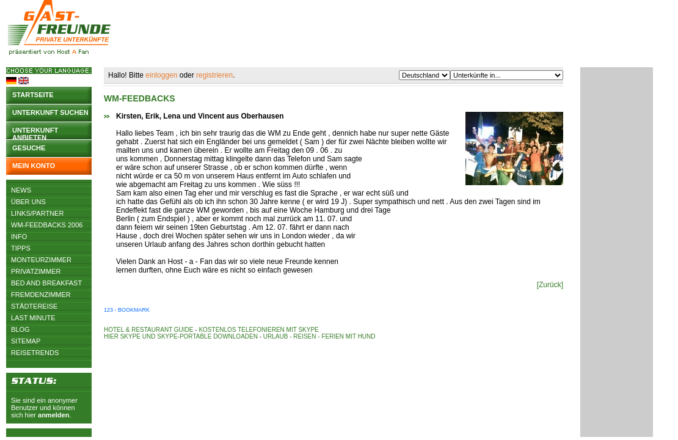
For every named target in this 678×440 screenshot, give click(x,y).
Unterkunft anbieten (35, 133)
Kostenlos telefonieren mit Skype (258, 329)
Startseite (33, 94)
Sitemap (25, 341)
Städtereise (34, 306)
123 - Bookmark (127, 310)
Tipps (21, 248)
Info (19, 236)
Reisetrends (35, 352)
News (21, 190)
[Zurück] (550, 284)
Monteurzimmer (41, 259)
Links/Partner (37, 213)
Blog (20, 329)
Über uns (28, 201)
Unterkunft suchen (50, 112)
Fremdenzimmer (41, 294)
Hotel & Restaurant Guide (149, 329)
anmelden (53, 415)
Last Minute (33, 317)
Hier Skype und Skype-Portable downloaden (181, 336)
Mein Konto (33, 165)
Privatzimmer (35, 271)
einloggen (161, 75)
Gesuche (28, 148)
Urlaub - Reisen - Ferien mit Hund (319, 336)
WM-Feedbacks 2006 (46, 225)
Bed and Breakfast (46, 283)
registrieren (214, 75)
